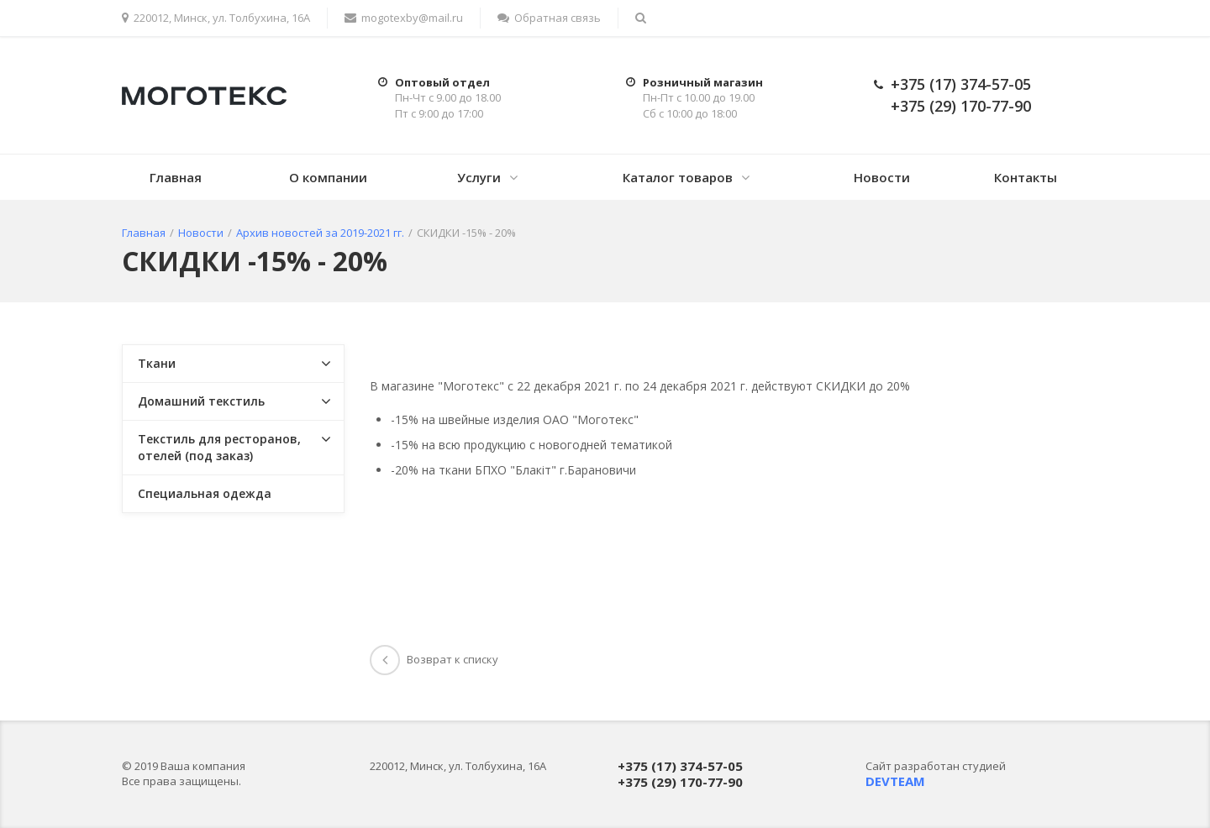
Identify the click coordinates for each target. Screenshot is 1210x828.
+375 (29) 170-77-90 (961, 106)
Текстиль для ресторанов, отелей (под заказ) (219, 447)
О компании (328, 177)
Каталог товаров (678, 177)
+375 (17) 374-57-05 (961, 84)
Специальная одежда (204, 493)
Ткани (157, 363)
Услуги (479, 177)
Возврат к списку (434, 659)
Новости (882, 177)
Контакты (1025, 177)
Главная (176, 177)
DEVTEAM (895, 781)
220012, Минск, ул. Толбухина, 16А (216, 17)
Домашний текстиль (201, 401)
